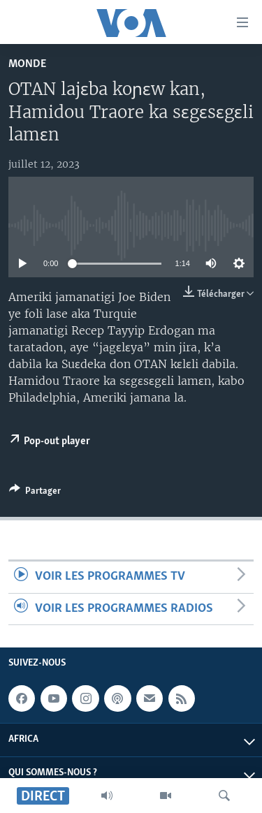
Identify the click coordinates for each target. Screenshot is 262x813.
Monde (27, 64)
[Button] (35, 493)
